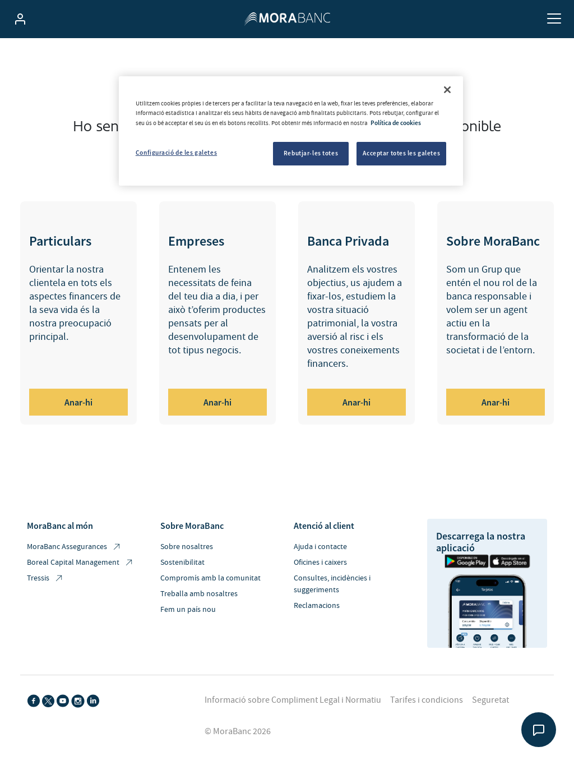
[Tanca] (447, 89)
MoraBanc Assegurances (74, 547)
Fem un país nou (188, 610)
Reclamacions (317, 606)
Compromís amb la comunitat (210, 578)
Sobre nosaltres (186, 547)
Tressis (45, 578)
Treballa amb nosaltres (199, 594)
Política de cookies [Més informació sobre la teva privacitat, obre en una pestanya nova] (396, 123)
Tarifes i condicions (426, 700)
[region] (291, 130)
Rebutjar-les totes (311, 153)
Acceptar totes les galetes (401, 153)
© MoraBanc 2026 (238, 731)
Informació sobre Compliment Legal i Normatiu (293, 700)
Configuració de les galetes (176, 152)
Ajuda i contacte (320, 547)
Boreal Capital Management (80, 562)
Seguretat (490, 700)
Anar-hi (78, 402)
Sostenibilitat (182, 562)
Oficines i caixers (320, 562)
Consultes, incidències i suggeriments (332, 584)
